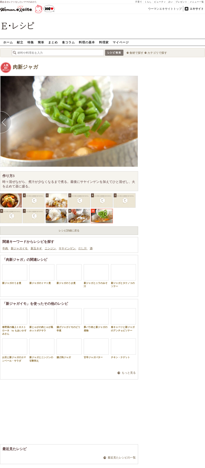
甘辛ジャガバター (96, 348)
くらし (148, 2)
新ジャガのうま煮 (14, 274)
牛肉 (5, 248)
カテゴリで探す (157, 52)
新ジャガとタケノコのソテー (123, 276)
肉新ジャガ (25, 67)
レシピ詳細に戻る (69, 230)
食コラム (68, 42)
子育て (138, 2)
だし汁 (82, 248)
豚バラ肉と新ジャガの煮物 (96, 320)
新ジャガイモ (19, 248)
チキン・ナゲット (123, 348)
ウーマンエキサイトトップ (165, 8)
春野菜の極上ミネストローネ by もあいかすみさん (14, 321)
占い (170, 2)
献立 (20, 42)
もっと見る (129, 372)
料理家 (104, 42)
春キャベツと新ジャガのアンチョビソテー (123, 320)
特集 (30, 42)
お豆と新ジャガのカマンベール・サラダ (14, 350)
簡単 (41, 42)
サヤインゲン (67, 248)
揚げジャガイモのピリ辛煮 (69, 320)
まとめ (53, 42)
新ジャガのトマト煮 (41, 274)
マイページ (121, 42)
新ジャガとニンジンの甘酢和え (41, 350)
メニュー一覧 (197, 2)
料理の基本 (87, 42)
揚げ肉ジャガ (69, 348)
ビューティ (160, 2)
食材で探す (136, 52)
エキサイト (197, 8)
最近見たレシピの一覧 (122, 457)
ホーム (8, 42)
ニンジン (51, 248)
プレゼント (181, 2)
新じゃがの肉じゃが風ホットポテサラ (41, 320)
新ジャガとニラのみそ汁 (96, 276)
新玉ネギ (37, 248)
